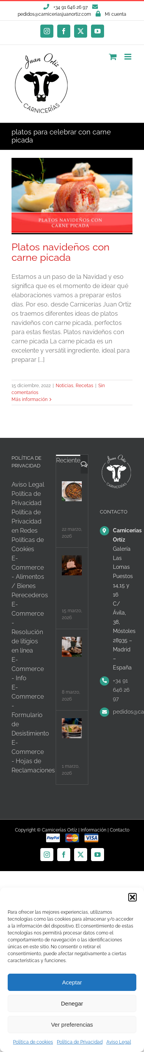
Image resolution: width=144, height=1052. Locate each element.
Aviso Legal (118, 1042)
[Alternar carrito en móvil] (113, 57)
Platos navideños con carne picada (60, 252)
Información (93, 830)
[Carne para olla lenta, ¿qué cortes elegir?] (72, 565)
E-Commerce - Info (28, 669)
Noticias (64, 385)
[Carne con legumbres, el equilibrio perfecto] (72, 491)
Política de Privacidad (80, 1042)
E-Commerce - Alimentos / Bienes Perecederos (30, 577)
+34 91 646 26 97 (121, 690)
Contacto (119, 830)
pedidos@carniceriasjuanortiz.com (54, 14)
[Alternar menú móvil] (128, 57)
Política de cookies (33, 1042)
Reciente (68, 460)
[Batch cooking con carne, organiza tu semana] (72, 647)
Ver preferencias (72, 1024)
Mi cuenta (115, 14)
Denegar (72, 1003)
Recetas (84, 385)
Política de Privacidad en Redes (26, 521)
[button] (132, 897)
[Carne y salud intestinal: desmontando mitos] (72, 728)
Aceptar (72, 982)
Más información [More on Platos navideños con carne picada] (30, 399)
